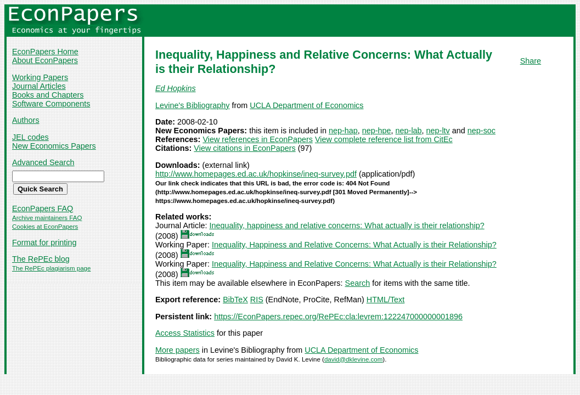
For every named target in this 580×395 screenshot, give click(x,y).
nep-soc (481, 130)
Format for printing (44, 242)
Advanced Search (43, 162)
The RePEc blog (41, 259)
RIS (256, 299)
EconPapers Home (45, 51)
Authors (26, 120)
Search (357, 283)
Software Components (51, 103)
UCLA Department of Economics (306, 105)
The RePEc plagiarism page (51, 268)
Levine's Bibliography (192, 105)
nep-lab (409, 130)
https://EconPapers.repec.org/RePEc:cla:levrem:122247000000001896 (338, 316)
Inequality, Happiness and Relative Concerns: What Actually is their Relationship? (354, 244)
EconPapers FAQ (42, 208)
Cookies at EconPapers (45, 226)
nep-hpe (376, 130)
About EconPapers (45, 60)
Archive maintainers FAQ (47, 218)
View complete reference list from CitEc (384, 139)
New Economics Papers (54, 146)
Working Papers (40, 77)
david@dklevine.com (353, 359)
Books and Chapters (47, 95)
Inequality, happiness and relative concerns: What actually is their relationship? (346, 225)
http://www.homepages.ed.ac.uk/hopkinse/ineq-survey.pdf (256, 174)
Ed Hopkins (175, 88)
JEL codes (30, 137)
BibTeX (235, 299)
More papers (177, 350)
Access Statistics (185, 333)
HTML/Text (386, 299)
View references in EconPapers (257, 139)
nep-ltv (438, 130)
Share (530, 61)
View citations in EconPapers (244, 148)
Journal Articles (39, 86)
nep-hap (343, 130)
